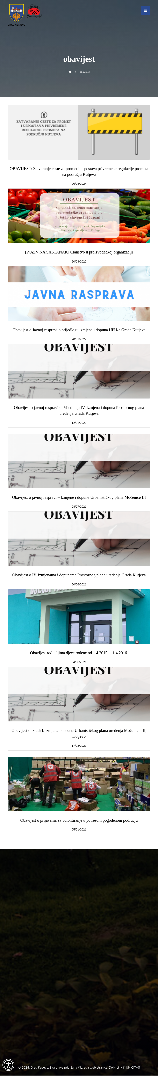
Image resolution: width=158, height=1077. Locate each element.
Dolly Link (115, 1069)
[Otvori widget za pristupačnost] (8, 1065)
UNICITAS (133, 1069)
